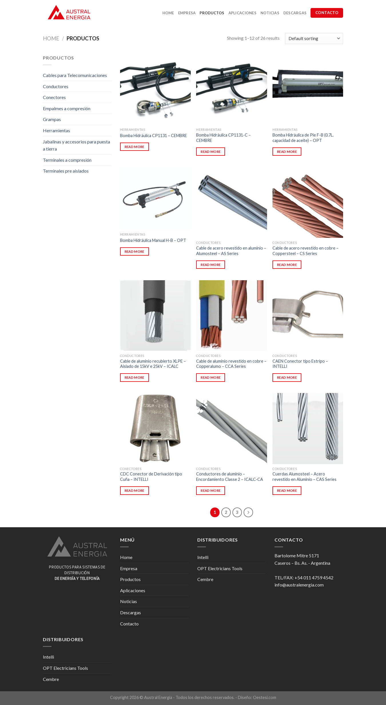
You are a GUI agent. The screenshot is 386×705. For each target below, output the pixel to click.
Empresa (187, 13)
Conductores (55, 86)
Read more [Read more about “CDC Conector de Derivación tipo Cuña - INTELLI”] (134, 490)
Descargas (295, 13)
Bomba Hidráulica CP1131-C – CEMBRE (223, 138)
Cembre (205, 579)
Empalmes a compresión (66, 108)
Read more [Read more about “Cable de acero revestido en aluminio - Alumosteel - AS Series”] (210, 264)
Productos (212, 13)
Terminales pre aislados (66, 170)
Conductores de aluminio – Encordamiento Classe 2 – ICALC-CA (229, 476)
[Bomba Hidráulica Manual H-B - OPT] (155, 198)
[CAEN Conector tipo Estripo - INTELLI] (307, 315)
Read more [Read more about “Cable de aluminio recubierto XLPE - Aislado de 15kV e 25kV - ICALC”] (134, 377)
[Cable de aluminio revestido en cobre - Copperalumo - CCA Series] (231, 315)
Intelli (202, 557)
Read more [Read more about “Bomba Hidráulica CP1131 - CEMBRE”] (134, 147)
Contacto (129, 623)
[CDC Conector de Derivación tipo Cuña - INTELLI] (155, 428)
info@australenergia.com (299, 584)
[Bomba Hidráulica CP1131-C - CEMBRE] (231, 89)
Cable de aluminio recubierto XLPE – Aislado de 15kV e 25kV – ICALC (153, 364)
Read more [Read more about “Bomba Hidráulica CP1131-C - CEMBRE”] (210, 151)
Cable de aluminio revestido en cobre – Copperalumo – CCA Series (231, 364)
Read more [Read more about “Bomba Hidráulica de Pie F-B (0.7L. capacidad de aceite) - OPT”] (287, 151)
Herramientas (56, 130)
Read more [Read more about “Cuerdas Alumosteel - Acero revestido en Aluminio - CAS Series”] (287, 490)
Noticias (269, 13)
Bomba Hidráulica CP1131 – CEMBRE (153, 135)
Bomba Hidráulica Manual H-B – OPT (153, 240)
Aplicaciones (242, 13)
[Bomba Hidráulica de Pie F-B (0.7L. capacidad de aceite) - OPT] (307, 89)
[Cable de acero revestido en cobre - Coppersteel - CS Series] (307, 202)
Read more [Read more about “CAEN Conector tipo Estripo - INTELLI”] (287, 377)
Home (168, 13)
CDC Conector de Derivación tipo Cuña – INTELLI (151, 476)
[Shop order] (314, 38)
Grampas (52, 119)
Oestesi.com (264, 697)
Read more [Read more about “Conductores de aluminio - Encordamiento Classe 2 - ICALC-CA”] (210, 490)
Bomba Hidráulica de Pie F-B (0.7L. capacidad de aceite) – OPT (303, 138)
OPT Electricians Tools (219, 568)
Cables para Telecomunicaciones (75, 75)
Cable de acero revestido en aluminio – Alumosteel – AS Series (231, 251)
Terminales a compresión (67, 160)
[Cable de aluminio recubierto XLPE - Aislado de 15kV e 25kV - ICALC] (155, 315)
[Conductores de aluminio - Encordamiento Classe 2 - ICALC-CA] (231, 428)
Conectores (54, 97)
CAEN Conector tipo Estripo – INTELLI (300, 364)
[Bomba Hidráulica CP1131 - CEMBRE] (155, 89)
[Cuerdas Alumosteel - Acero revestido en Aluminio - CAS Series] (307, 428)
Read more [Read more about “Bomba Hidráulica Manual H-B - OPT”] (134, 251)
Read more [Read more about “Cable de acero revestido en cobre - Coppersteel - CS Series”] (287, 264)
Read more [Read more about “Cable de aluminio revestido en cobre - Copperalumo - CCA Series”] (210, 377)
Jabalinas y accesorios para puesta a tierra (76, 145)
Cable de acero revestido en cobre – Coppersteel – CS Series (305, 251)
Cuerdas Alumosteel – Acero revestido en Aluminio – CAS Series (304, 476)
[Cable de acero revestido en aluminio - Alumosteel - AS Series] (231, 202)
